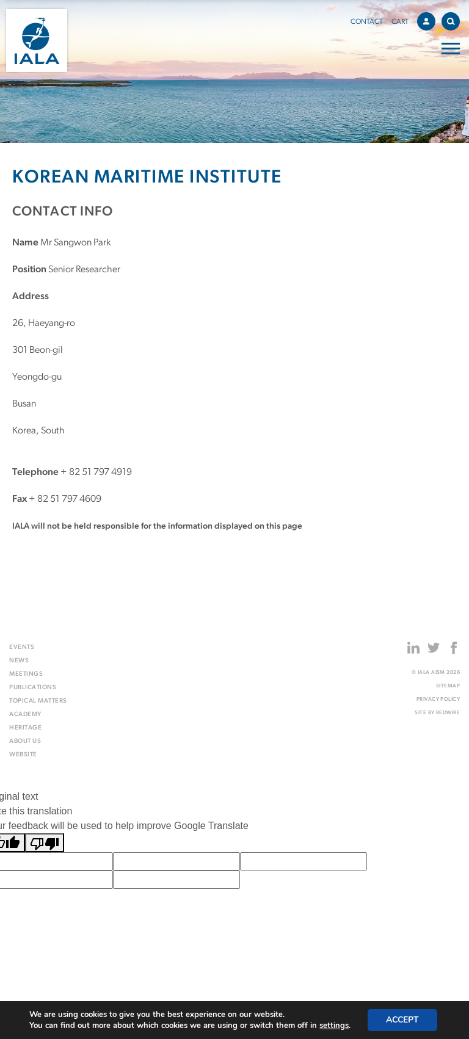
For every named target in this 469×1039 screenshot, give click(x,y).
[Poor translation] (44, 842)
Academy (25, 714)
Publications (32, 687)
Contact (367, 22)
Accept (402, 1020)
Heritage (25, 728)
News (19, 660)
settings (334, 1025)
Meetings (26, 674)
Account (429, 19)
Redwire (448, 712)
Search (453, 19)
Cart (400, 22)
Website (23, 754)
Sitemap (448, 686)
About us (25, 741)
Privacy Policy (438, 699)
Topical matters (38, 701)
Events (21, 647)
